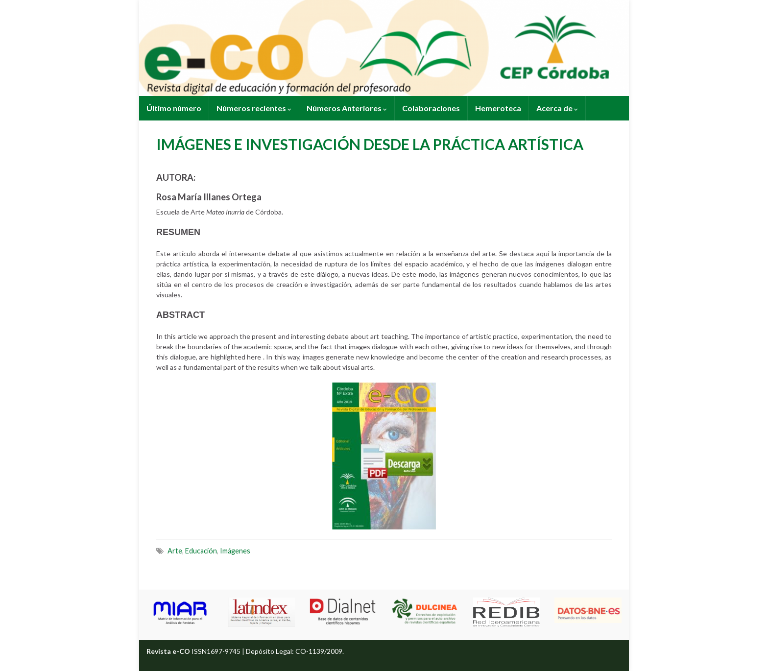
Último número (173, 108)
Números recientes (253, 108)
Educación (201, 551)
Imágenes (235, 551)
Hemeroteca (498, 108)
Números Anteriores (347, 108)
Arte (175, 551)
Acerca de (557, 108)
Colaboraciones (431, 108)
